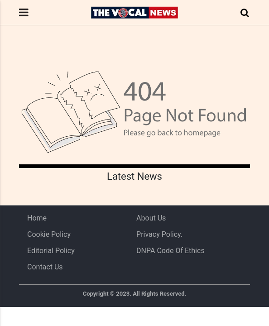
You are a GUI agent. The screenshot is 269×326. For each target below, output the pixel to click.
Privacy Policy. (159, 234)
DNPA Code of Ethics (170, 250)
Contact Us (45, 267)
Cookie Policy (49, 234)
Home (37, 218)
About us (151, 218)
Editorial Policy (51, 250)
